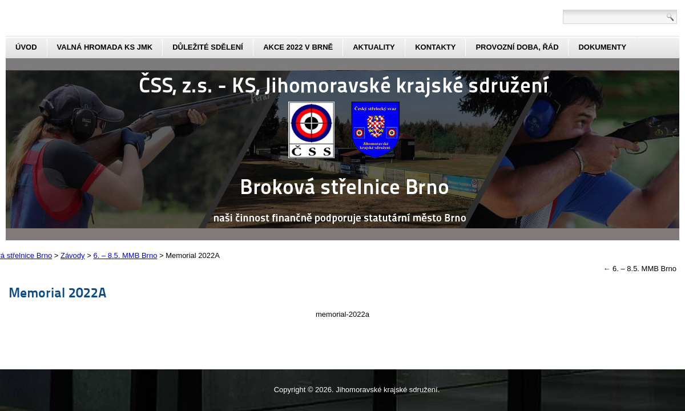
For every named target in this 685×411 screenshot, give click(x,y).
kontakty (435, 47)
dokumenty (602, 47)
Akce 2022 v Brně (298, 47)
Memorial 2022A (58, 292)
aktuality (374, 47)
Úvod (26, 47)
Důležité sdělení (207, 47)
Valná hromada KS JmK (105, 47)
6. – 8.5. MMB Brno (639, 268)
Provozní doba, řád (517, 47)
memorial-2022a (342, 314)
